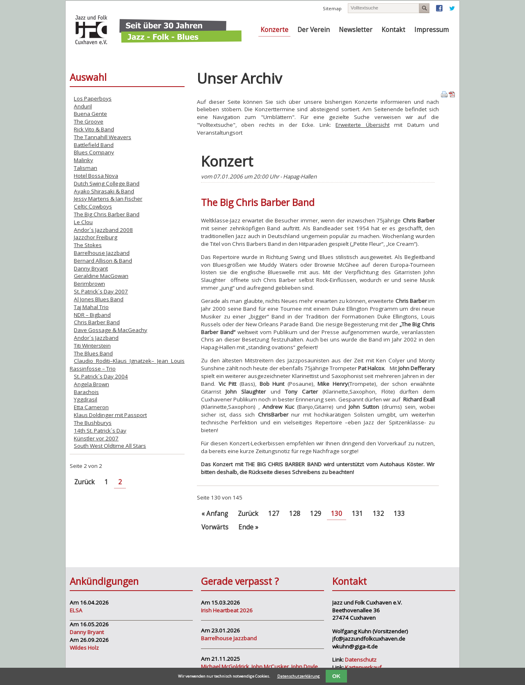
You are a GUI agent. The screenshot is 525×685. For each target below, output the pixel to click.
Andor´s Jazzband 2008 (103, 230)
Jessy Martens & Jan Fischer (108, 198)
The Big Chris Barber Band (106, 214)
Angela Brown (91, 384)
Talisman (85, 168)
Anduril (83, 106)
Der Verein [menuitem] (313, 29)
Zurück (248, 513)
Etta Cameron (91, 407)
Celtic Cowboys (93, 206)
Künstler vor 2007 (96, 438)
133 (399, 513)
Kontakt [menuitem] (393, 29)
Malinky (83, 160)
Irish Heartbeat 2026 (227, 610)
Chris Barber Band (97, 322)
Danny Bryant (91, 268)
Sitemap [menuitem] (332, 8)
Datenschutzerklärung (298, 676)
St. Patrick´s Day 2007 (101, 291)
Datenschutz (361, 659)
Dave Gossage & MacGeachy (110, 330)
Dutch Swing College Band (106, 183)
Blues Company (94, 152)
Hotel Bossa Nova (96, 175)
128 (294, 513)
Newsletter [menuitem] (355, 29)
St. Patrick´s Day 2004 (101, 376)
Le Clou (83, 222)
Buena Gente (90, 113)
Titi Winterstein (92, 345)
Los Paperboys (93, 98)
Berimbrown (89, 283)
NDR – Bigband (92, 314)
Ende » (248, 527)
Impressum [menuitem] (431, 29)
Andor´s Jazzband (96, 337)
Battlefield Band (94, 145)
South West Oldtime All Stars (110, 445)
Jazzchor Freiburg (95, 237)
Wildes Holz (84, 647)
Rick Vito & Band (94, 129)
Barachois (86, 392)
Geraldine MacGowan (101, 275)
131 (357, 513)
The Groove (88, 121)
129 (315, 513)
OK (336, 676)
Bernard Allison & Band (103, 260)
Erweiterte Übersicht (362, 124)
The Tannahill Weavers (102, 137)
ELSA (76, 610)
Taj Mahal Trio (91, 307)
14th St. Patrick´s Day (100, 430)
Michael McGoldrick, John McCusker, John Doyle (259, 666)
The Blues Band (93, 353)
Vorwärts (214, 527)
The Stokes (88, 245)
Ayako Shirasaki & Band (104, 191)
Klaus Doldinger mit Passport (110, 415)
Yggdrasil (85, 399)
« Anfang (214, 513)
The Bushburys (93, 422)
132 (378, 513)
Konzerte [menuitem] (274, 29)
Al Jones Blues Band (98, 299)
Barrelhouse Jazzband (102, 253)
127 (273, 513)
